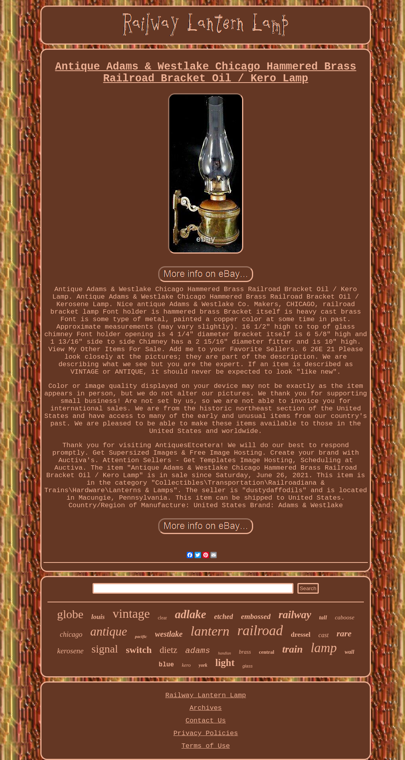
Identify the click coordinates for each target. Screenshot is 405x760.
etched (223, 617)
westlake (169, 634)
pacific (141, 636)
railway (294, 615)
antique (108, 631)
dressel (300, 634)
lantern (210, 631)
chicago (71, 634)
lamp (323, 648)
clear (162, 618)
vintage (131, 613)
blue (166, 664)
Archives (205, 708)
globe (70, 614)
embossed (256, 616)
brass (245, 652)
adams (197, 650)
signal (104, 649)
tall (323, 617)
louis (98, 617)
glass (247, 666)
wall (349, 652)
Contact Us (205, 720)
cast (323, 635)
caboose (344, 617)
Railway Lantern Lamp (205, 695)
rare (344, 633)
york (203, 665)
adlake (190, 614)
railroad (260, 630)
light (225, 662)
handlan (224, 653)
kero (186, 665)
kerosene (70, 651)
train (292, 649)
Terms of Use (206, 746)
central (266, 652)
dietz (169, 650)
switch (138, 650)
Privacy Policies (205, 733)
